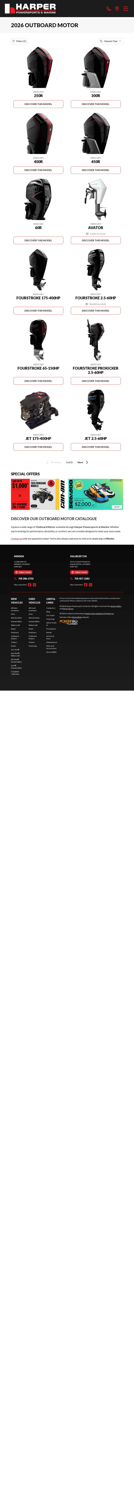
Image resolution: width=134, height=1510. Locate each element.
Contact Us (50, 608)
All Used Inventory (33, 609)
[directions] (117, 8)
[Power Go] (87, 622)
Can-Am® (15, 649)
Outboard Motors (15, 637)
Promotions (51, 629)
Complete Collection (15, 672)
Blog (48, 612)
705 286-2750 (23, 578)
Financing (33, 646)
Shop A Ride (77, 617)
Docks (13, 646)
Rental (49, 632)
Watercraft (15, 625)
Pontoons (15, 632)
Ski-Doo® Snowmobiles (16, 660)
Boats (13, 629)
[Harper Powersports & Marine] (30, 8)
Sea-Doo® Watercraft (15, 654)
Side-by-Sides (16, 618)
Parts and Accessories (51, 647)
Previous (53, 462)
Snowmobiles (16, 621)
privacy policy (116, 606)
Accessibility (51, 652)
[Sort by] (111, 41)
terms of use (68, 608)
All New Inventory (15, 609)
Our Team (50, 615)
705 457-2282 (79, 578)
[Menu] (125, 9)
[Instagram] (34, 585)
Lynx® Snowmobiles (16, 666)
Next (83, 462)
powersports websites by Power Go (99, 613)
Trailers (14, 642)
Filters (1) (19, 41)
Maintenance (51, 642)
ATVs (13, 614)
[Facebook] (29, 585)
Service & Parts (50, 637)
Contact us (16, 538)
